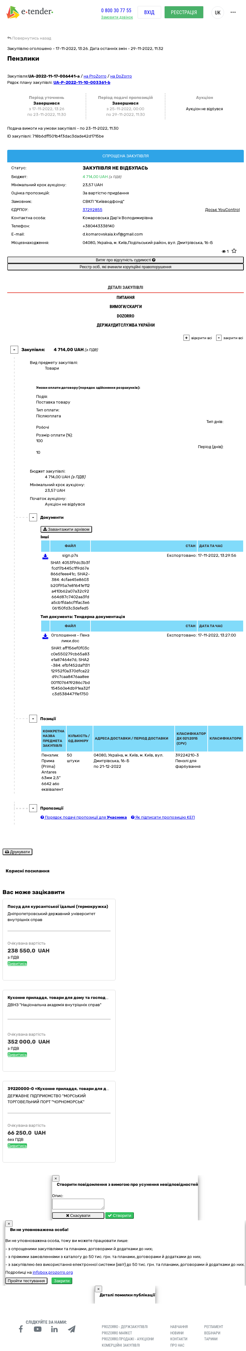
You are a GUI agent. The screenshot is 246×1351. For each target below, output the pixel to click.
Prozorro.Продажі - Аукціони (128, 1341)
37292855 (92, 209)
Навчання (179, 1329)
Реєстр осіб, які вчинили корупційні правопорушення (125, 267)
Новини (176, 1335)
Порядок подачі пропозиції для (84, 817)
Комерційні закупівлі (121, 1347)
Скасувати (78, 1217)
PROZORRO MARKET (117, 1335)
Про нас (177, 1347)
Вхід (149, 12)
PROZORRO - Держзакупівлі (125, 1329)
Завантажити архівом (66, 529)
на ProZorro (95, 76)
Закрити (62, 1282)
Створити (119, 1217)
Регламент (213, 1329)
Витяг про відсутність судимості (125, 260)
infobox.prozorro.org (53, 1274)
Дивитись (17, 963)
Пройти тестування (26, 1282)
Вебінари (212, 1335)
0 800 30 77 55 (116, 11)
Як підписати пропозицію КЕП (163, 817)
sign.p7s (70, 555)
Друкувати (17, 851)
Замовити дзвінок (117, 17)
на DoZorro (121, 76)
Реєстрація (184, 12)
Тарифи (210, 1341)
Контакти (178, 1341)
